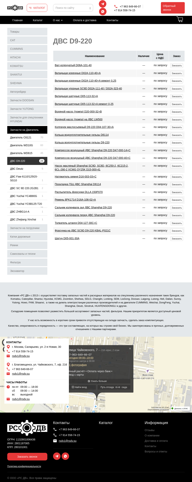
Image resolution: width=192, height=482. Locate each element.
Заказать (177, 65)
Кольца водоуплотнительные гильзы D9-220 (82, 142)
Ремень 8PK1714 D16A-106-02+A (75, 199)
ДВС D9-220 (17, 160)
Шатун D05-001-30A (67, 238)
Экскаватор (17, 270)
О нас (58, 20)
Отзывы (149, 430)
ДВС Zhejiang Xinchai (23, 219)
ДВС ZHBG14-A (19, 211)
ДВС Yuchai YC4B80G (23, 196)
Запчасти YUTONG (22, 108)
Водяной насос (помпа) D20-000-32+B (78, 111)
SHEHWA (16, 83)
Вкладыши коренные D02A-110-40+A (78, 73)
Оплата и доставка (84, 20)
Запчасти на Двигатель (24, 129)
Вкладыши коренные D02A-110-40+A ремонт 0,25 (85, 80)
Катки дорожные (20, 236)
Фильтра (15, 262)
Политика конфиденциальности (24, 466)
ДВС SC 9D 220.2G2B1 (24, 188)
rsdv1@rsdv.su (21, 355)
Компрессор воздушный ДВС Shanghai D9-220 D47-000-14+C (93, 150)
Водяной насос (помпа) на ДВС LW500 (78, 119)
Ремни (14, 245)
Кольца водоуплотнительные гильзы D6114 (82, 134)
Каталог (38, 20)
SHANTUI (16, 74)
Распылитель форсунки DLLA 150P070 (79, 192)
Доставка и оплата (156, 440)
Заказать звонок (27, 456)
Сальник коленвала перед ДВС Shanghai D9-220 (85, 215)
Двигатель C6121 (20, 137)
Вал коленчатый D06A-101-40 (73, 65)
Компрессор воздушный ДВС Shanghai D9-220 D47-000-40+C (93, 157)
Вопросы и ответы (156, 451)
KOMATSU (16, 65)
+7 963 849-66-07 (130, 6)
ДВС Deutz (16, 168)
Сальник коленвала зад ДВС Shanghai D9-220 (83, 207)
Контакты (112, 20)
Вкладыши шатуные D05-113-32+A (76, 96)
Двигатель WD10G (21, 145)
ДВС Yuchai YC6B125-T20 (26, 203)
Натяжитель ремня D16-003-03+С (75, 176)
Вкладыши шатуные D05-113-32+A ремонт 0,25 (84, 103)
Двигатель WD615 (21, 153)
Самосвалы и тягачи (22, 253)
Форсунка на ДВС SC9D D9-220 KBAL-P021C (83, 230)
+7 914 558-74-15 (124, 10)
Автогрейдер (18, 91)
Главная (17, 20)
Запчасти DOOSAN (22, 100)
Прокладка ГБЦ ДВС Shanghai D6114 (78, 184)
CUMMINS (16, 48)
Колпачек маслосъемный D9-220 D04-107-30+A (84, 127)
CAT (12, 40)
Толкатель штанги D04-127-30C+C (76, 222)
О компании (152, 435)
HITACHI (15, 57)
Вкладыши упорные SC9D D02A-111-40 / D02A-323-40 (88, 88)
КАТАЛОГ (39, 7)
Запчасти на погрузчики (25, 228)
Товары (14, 31)
